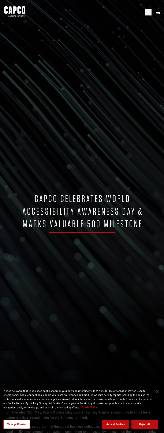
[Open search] (148, 12)
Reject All (144, 424)
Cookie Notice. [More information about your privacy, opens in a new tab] (89, 407)
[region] (82, 409)
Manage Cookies (17, 424)
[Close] (157, 391)
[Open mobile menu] (158, 12)
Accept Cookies (115, 424)
